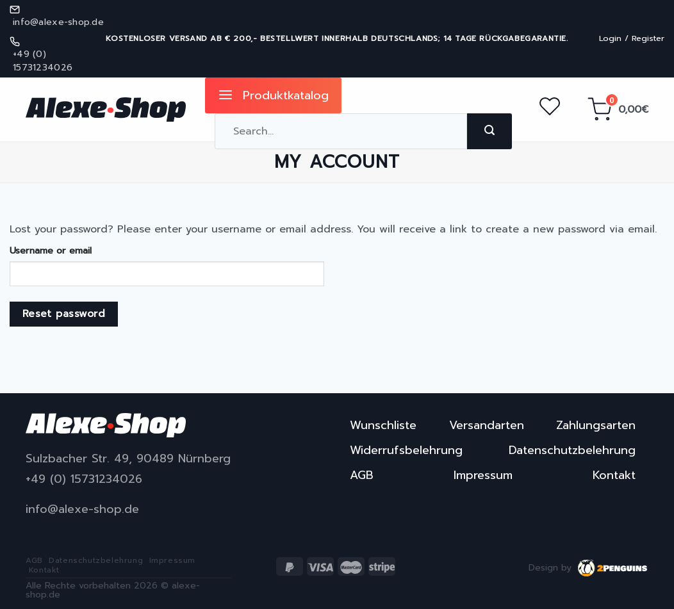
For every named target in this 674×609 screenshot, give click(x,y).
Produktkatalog (273, 95)
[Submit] (489, 131)
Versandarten (486, 425)
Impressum (483, 475)
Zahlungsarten (596, 425)
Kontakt (614, 475)
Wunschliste (383, 425)
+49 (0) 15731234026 (84, 479)
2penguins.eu (613, 568)
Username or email (51, 250)
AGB (362, 475)
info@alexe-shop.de (82, 509)
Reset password (64, 313)
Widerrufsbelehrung (406, 450)
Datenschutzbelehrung (572, 450)
